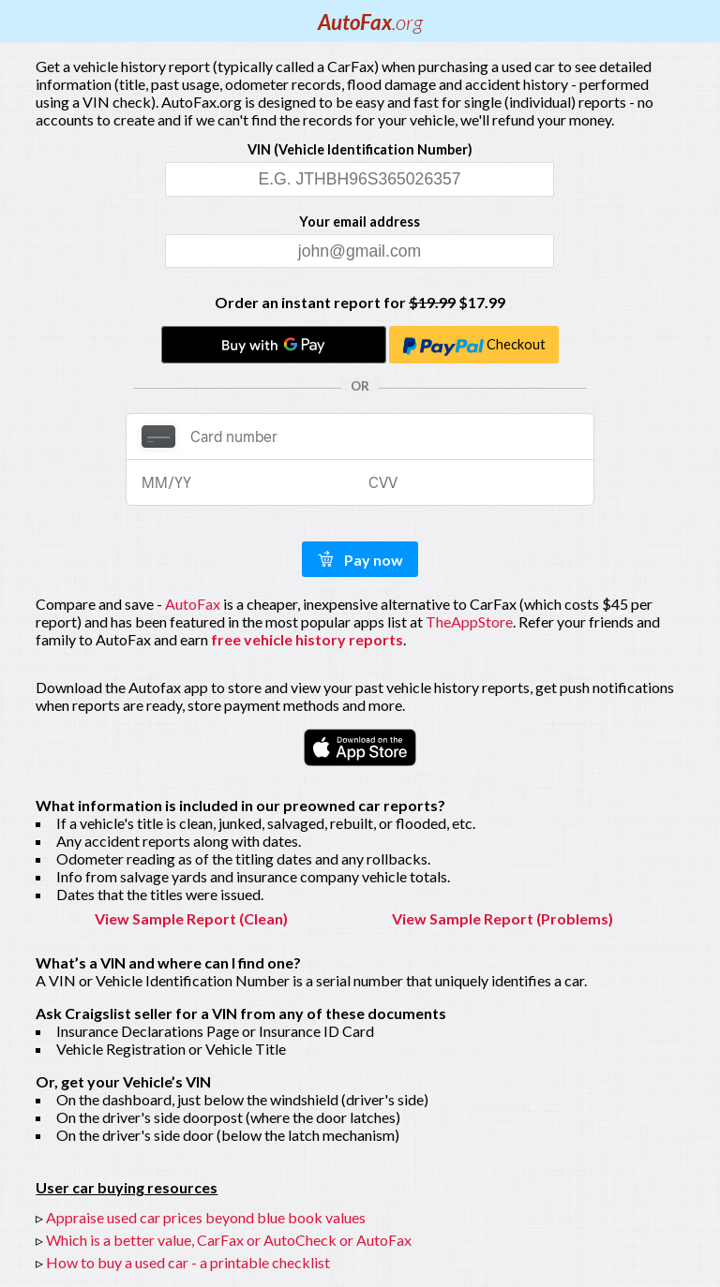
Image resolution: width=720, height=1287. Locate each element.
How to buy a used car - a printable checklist (188, 1262)
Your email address (359, 221)
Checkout (474, 346)
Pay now (360, 560)
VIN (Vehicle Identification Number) (360, 149)
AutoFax (370, 22)
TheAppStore (469, 621)
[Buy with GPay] (273, 344)
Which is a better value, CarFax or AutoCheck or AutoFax (229, 1240)
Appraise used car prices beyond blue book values (206, 1217)
